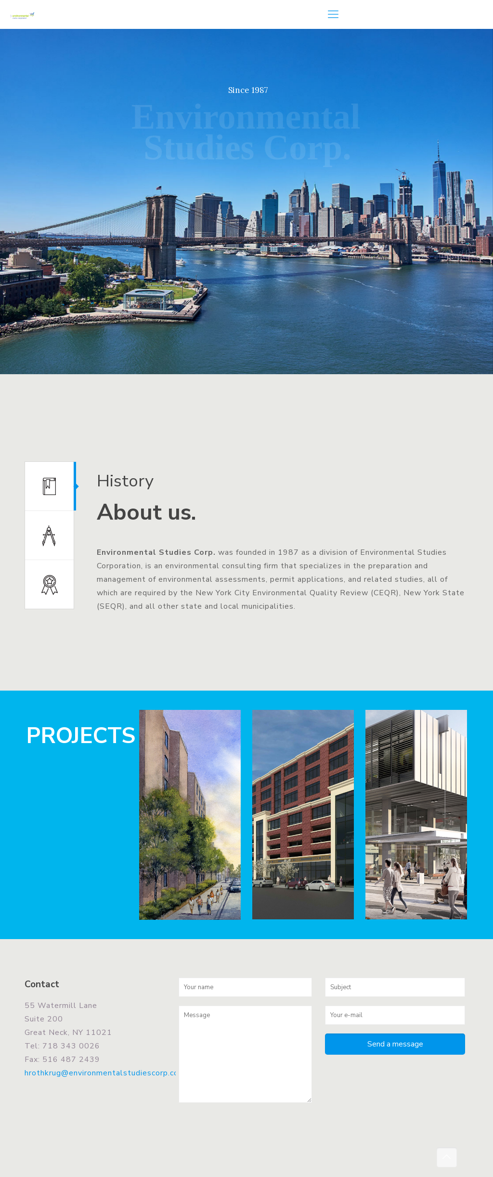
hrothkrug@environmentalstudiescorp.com (105, 1073)
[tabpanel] (275, 547)
